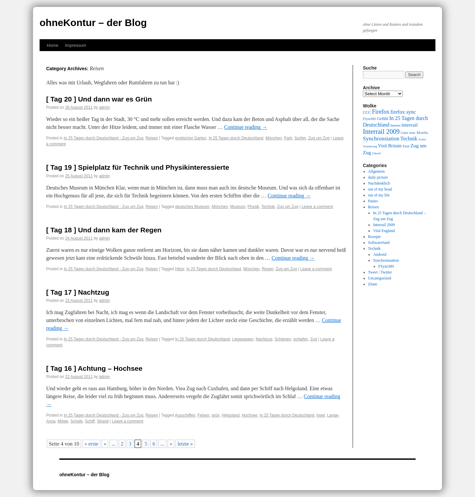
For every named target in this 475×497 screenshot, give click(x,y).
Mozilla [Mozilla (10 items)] (422, 132)
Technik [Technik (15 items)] (409, 138)
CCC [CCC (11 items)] (367, 112)
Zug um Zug (319, 138)
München (274, 138)
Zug (313, 339)
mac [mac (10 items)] (412, 132)
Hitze (179, 269)
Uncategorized (379, 278)
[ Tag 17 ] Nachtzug (77, 292)
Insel (321, 415)
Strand (103, 421)
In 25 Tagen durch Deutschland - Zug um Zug (103, 138)
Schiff (90, 421)
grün (216, 415)
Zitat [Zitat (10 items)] (405, 146)
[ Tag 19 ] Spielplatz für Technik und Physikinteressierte (137, 167)
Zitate (372, 284)
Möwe (63, 421)
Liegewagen (243, 339)
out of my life (379, 195)
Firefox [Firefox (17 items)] (381, 111)
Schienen (282, 339)
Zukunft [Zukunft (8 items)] (376, 153)
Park (288, 138)
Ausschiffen (185, 415)
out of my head (380, 189)
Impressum (75, 45)
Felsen (203, 415)
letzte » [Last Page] (185, 444)
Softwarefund (379, 242)
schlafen (300, 339)
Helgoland (230, 415)
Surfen (300, 138)
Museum (237, 206)
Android (379, 254)
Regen (267, 269)
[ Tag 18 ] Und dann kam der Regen (104, 230)
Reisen (151, 138)
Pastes (373, 201)
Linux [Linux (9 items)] (405, 132)
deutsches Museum (192, 206)
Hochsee (249, 415)
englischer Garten (190, 138)
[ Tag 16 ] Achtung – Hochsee (94, 368)
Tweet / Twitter (380, 272)
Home (52, 45)
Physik (253, 206)
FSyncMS (386, 266)
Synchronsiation (386, 260)
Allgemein (376, 171)
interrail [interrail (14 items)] (409, 125)
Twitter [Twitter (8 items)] (422, 139)
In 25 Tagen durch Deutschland (235, 138)
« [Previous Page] (105, 444)
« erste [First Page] (91, 444)
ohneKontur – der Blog (93, 22)
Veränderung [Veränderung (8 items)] (370, 146)
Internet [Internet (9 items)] (395, 125)
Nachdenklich (379, 183)
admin (104, 107)
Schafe (76, 421)
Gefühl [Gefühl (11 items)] (382, 118)
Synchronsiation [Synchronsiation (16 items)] (381, 138)
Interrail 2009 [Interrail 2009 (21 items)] (381, 131)
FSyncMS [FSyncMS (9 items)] (369, 119)
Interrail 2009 (384, 224)
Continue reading (246, 127)
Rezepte (374, 236)
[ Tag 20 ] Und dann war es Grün (99, 99)
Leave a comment (317, 206)
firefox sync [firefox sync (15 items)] (403, 112)
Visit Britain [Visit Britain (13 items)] (389, 145)
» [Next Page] (171, 444)
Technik (268, 206)
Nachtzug (264, 339)
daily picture (378, 177)
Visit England (384, 230)
